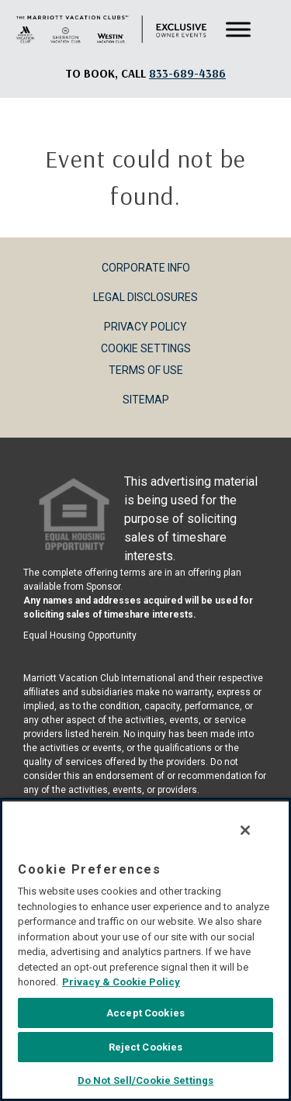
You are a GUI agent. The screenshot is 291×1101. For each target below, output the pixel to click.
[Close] (245, 830)
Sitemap (146, 399)
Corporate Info (146, 267)
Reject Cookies (146, 1047)
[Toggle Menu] (238, 30)
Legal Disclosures (145, 297)
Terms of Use (146, 370)
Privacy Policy (145, 326)
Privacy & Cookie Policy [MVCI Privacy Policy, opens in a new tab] (121, 982)
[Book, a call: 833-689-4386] (187, 73)
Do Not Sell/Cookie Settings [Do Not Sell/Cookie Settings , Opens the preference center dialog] (146, 1080)
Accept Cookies (145, 1013)
